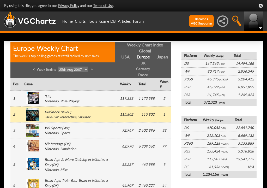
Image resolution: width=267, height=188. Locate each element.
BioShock (52, 112)
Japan (162, 56)
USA (125, 56)
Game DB (107, 21)
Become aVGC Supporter (201, 21)
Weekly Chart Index (145, 44)
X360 (66, 112)
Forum (138, 21)
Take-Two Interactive (60, 117)
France (143, 75)
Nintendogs (54, 144)
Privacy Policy (68, 5)
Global (145, 50)
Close (261, 6)
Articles (124, 21)
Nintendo (52, 101)
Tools (92, 21)
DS (48, 96)
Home (67, 21)
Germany (143, 69)
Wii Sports (53, 128)
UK (143, 63)
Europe (143, 56)
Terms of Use (103, 5)
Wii (65, 128)
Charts (80, 21)
